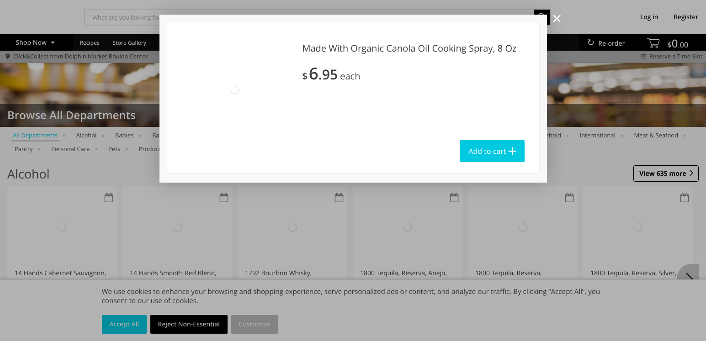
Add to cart (487, 151)
